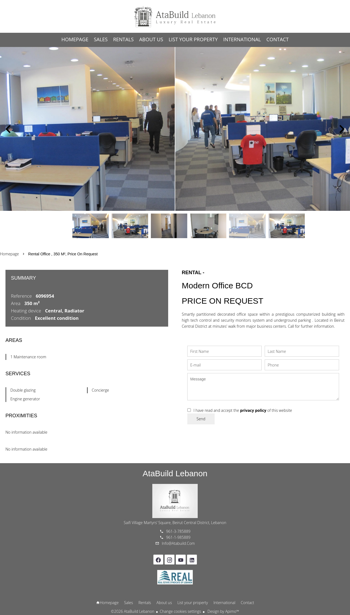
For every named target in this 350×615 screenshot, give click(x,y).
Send (201, 418)
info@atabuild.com (178, 543)
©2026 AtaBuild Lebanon (132, 611)
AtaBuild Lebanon (175, 473)
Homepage (175, 16)
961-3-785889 (178, 531)
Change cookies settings (180, 611)
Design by (222, 611)
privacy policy (253, 410)
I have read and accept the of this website (243, 410)
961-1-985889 (178, 537)
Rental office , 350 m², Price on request (63, 254)
